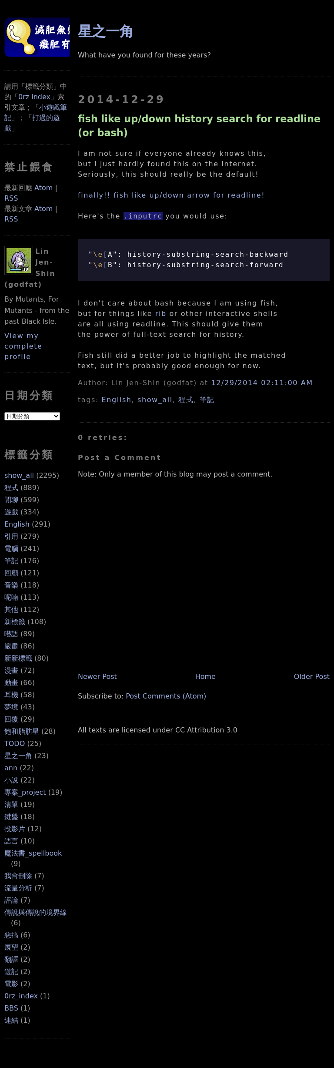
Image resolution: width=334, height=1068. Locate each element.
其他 (11, 609)
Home (205, 676)
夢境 (11, 707)
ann (10, 768)
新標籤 (14, 622)
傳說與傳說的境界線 (35, 912)
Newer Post (97, 676)
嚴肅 (11, 646)
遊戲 (11, 512)
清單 (11, 804)
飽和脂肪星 (21, 731)
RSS (11, 198)
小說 (11, 780)
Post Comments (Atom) (166, 696)
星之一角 (18, 756)
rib (161, 313)
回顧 (11, 573)
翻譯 (11, 959)
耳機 (11, 695)
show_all (19, 475)
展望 (11, 947)
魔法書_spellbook (33, 853)
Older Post (312, 676)
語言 (11, 841)
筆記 (11, 561)
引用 (11, 536)
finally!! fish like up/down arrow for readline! (171, 195)
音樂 (11, 585)
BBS (11, 1008)
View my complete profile (23, 346)
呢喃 (11, 597)
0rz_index (21, 996)
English (17, 524)
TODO (14, 743)
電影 (11, 984)
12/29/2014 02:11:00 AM (262, 383)
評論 (11, 900)
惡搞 (11, 935)
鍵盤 (11, 817)
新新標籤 (18, 658)
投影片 (14, 829)
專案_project (25, 792)
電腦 (11, 548)
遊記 (11, 971)
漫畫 (11, 670)
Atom (43, 188)
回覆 (11, 719)
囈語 (11, 634)
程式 (11, 488)
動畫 (11, 682)
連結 (11, 1020)
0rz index (34, 97)
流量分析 (18, 888)
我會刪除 (18, 876)
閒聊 (11, 500)
